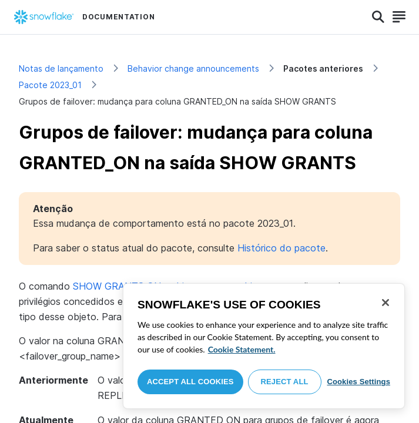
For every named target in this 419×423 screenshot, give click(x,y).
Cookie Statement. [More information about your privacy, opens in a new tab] (242, 349)
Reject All (285, 381)
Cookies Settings (358, 381)
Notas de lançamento (61, 68)
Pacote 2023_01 (50, 85)
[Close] (385, 302)
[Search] (378, 17)
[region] (264, 346)
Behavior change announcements (193, 68)
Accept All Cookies (190, 381)
